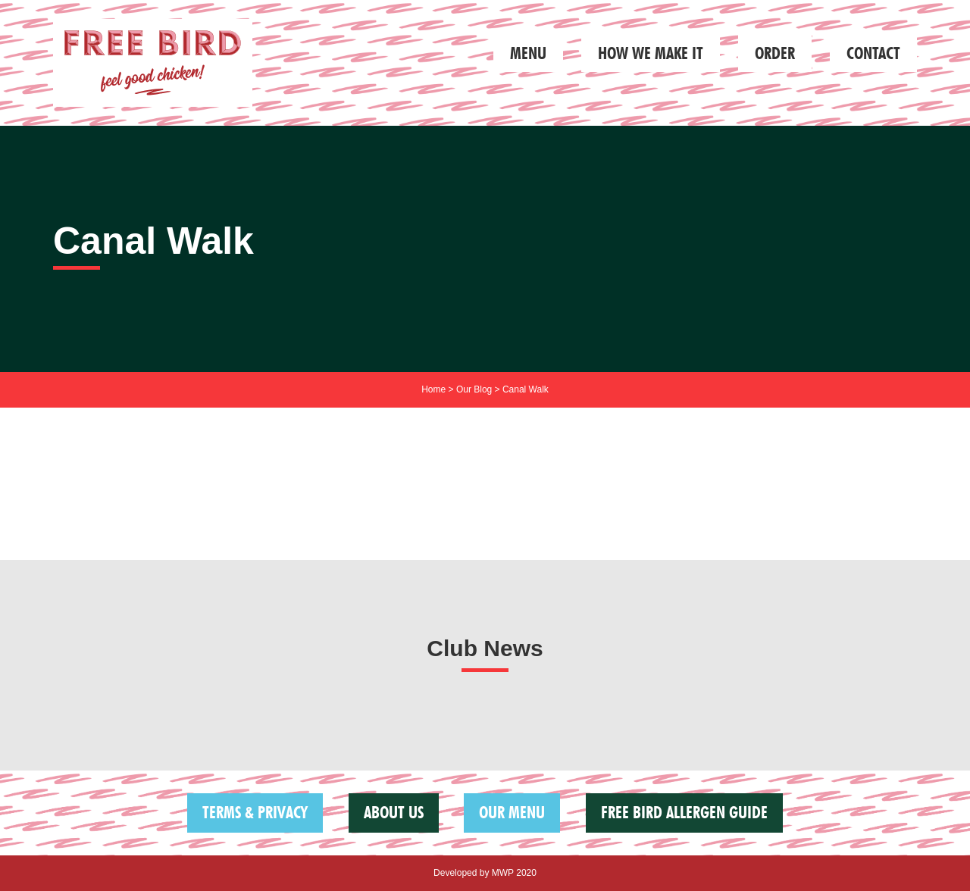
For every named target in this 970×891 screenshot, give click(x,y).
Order (775, 53)
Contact (873, 53)
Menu (528, 53)
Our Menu (512, 812)
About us (394, 812)
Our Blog (474, 389)
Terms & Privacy (255, 812)
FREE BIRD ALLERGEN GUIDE (684, 812)
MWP (503, 873)
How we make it (650, 53)
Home (433, 389)
